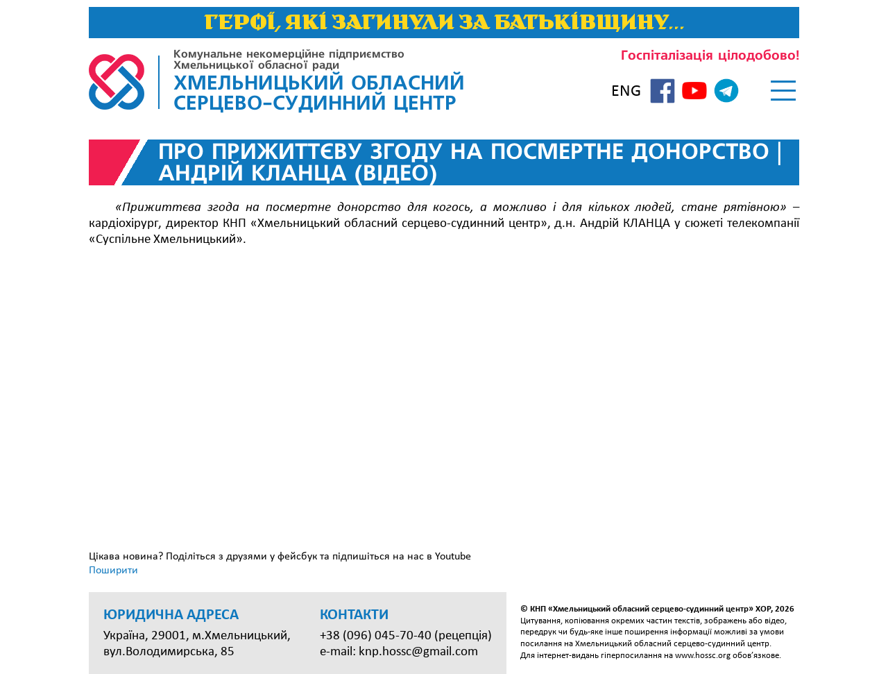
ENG (626, 91)
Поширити (113, 570)
